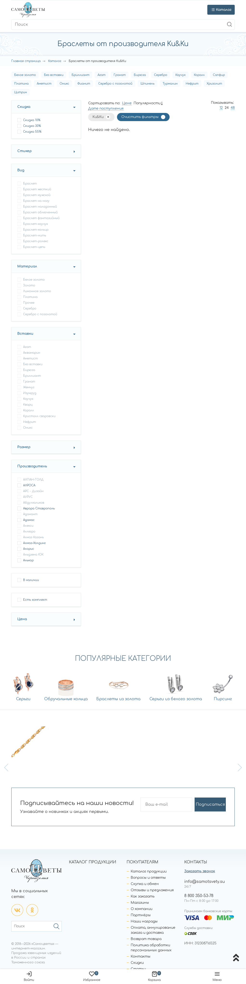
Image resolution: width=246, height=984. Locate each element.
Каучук (180, 75)
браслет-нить (34, 235)
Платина (21, 83)
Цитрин (20, 92)
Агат (101, 75)
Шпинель (147, 83)
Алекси (28, 525)
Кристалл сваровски (39, 416)
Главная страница (26, 61)
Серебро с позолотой (115, 83)
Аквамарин (31, 352)
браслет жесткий (37, 189)
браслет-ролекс (35, 241)
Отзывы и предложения (152, 890)
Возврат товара (146, 939)
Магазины (140, 902)
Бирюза (140, 75)
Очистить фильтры (140, 117)
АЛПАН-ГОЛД (33, 479)
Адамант (30, 514)
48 (233, 108)
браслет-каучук (35, 224)
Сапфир (219, 75)
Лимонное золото (37, 291)
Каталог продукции (148, 871)
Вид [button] (20, 170)
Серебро (160, 75)
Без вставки (53, 75)
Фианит (83, 83)
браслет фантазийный (41, 218)
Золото (29, 285)
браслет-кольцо (36, 229)
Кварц (27, 404)
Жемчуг (28, 387)
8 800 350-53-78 (198, 896)
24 (227, 108)
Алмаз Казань (33, 537)
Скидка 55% (32, 131)
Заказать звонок (199, 871)
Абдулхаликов (33, 502)
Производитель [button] (32, 466)
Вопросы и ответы (148, 877)
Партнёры (141, 915)
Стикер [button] (24, 151)
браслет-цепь (34, 247)
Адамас (29, 520)
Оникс (64, 83)
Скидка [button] (23, 107)
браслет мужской (36, 195)
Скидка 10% (31, 120)
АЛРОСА (29, 485)
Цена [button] (22, 619)
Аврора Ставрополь (39, 508)
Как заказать (142, 896)
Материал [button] (27, 266)
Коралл (199, 75)
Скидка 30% (32, 126)
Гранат (120, 75)
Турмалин (170, 83)
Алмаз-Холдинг (34, 543)
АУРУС (28, 497)
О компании (141, 909)
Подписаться (210, 804)
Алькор (28, 560)
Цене (127, 103)
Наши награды (144, 921)
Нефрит (192, 83)
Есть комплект (35, 599)
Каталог (54, 61)
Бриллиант (80, 75)
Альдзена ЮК (33, 554)
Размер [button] (24, 447)
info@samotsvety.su (204, 881)
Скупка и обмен (145, 884)
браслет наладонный (40, 206)
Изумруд (29, 393)
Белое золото (25, 75)
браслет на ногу (36, 201)
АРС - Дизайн (33, 491)
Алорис (28, 549)
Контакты (140, 956)
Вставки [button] (25, 333)
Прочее (28, 302)
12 (221, 108)
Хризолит (214, 83)
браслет (30, 183)
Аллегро (29, 531)
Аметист (44, 83)
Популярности (147, 103)
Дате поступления (105, 108)
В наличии (31, 580)
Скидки (137, 963)
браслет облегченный (40, 212)
